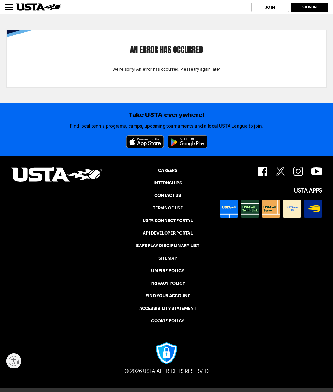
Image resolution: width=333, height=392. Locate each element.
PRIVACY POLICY (168, 283)
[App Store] (145, 141)
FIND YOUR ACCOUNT (167, 295)
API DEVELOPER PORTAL (168, 233)
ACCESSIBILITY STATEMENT (167, 308)
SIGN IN (309, 7)
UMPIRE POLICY (167, 270)
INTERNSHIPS (167, 182)
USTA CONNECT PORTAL (168, 220)
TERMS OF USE (167, 207)
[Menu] (9, 7)
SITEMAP (167, 258)
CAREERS (167, 170)
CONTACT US (167, 195)
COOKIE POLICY (167, 320)
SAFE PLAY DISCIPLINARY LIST (167, 245)
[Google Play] (187, 141)
